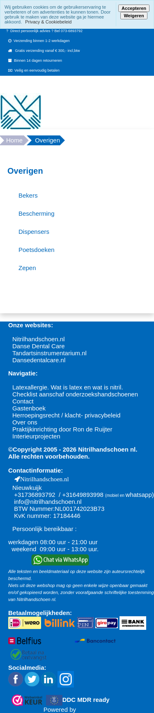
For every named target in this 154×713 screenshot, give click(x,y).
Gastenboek (29, 408)
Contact (23, 401)
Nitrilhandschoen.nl (38, 339)
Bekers (28, 195)
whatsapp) (140, 494)
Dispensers (33, 231)
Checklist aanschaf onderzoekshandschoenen (75, 394)
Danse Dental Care (38, 346)
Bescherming (36, 213)
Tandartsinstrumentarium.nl (49, 353)
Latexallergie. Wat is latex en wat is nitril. (67, 387)
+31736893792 (34, 494)
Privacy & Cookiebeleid (48, 21)
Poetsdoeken (36, 249)
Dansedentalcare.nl (38, 359)
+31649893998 (82, 494)
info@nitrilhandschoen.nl (48, 501)
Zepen (27, 267)
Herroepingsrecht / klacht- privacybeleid (66, 415)
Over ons (24, 422)
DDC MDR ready (86, 699)
